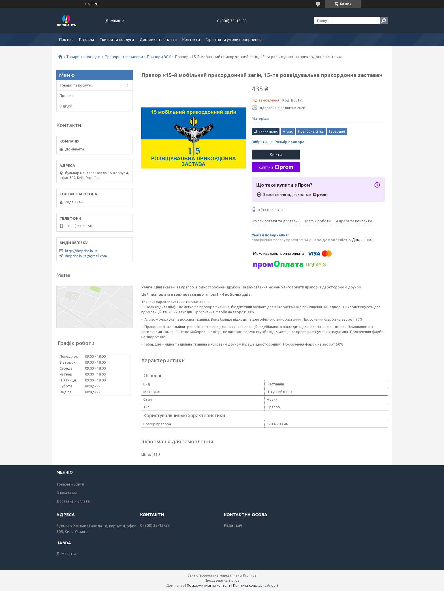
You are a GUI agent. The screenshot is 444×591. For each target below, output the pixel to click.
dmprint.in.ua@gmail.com (86, 256)
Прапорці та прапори (124, 57)
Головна (86, 39)
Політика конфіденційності (255, 585)
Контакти (191, 39)
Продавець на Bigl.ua (222, 580)
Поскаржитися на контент (208, 585)
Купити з (276, 167)
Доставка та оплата (158, 39)
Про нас (66, 39)
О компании (66, 493)
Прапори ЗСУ (159, 57)
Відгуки (65, 106)
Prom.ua (250, 575)
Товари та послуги (117, 39)
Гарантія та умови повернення (234, 39)
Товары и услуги (70, 484)
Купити (276, 154)
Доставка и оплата (73, 501)
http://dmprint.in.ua (81, 251)
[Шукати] (384, 20)
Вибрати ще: (278, 142)
